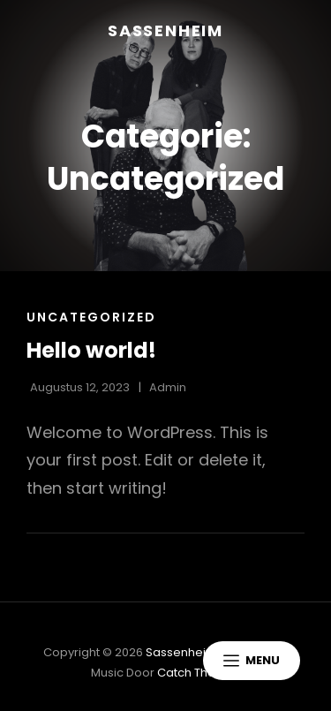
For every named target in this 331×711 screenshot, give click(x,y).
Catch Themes (199, 672)
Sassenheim (165, 30)
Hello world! (91, 350)
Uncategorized (91, 317)
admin (167, 387)
